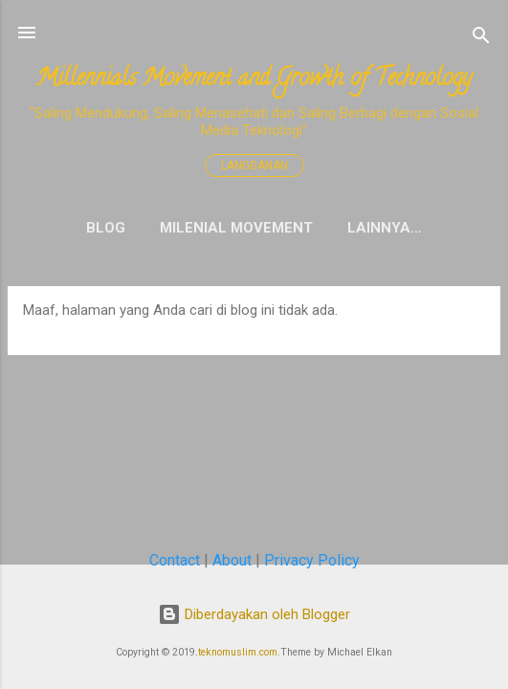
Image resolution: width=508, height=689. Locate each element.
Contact (174, 560)
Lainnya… (384, 227)
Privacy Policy (312, 560)
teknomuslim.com (237, 652)
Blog (105, 227)
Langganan (254, 165)
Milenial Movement (236, 227)
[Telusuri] (481, 39)
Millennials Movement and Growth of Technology (254, 80)
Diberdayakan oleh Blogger (254, 614)
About (232, 560)
